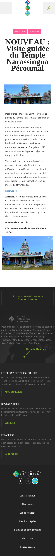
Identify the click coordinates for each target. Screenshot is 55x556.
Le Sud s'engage (27, 512)
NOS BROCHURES (10, 404)
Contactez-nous (27, 300)
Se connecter (11, 454)
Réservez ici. (11, 190)
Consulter (10, 423)
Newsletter (27, 504)
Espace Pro (7, 435)
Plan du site (27, 538)
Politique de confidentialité (27, 529)
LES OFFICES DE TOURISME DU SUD (19, 373)
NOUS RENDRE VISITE (13, 392)
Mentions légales (27, 521)
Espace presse (27, 546)
